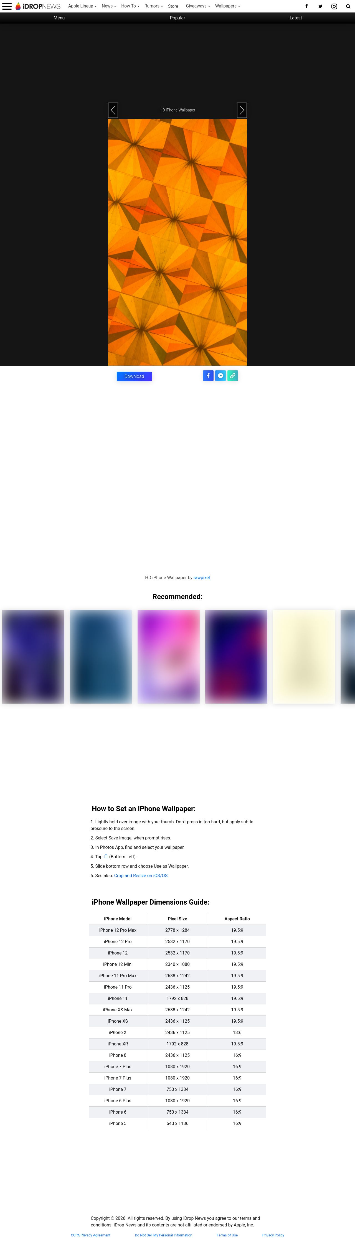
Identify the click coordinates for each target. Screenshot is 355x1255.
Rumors (151, 6)
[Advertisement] (177, 62)
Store (173, 6)
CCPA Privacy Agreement (90, 1235)
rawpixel (202, 577)
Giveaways (196, 6)
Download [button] (134, 376)
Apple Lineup (80, 6)
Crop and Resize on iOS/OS (141, 875)
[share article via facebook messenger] (221, 375)
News (107, 6)
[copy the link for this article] (233, 375)
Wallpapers (226, 6)
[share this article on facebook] (209, 375)
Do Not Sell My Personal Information (163, 1235)
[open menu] (7, 6)
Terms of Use (227, 1235)
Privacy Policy (273, 1235)
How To (128, 6)
